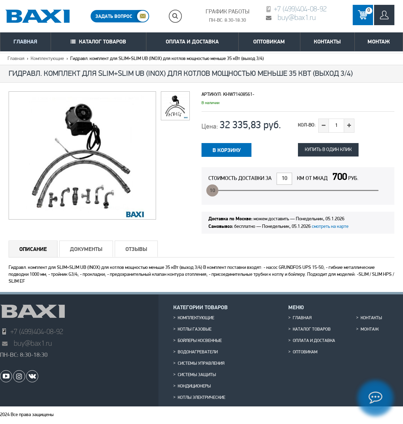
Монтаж (379, 41)
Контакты (327, 41)
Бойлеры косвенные (200, 341)
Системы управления (201, 364)
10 (212, 190)
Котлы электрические (201, 398)
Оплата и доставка (192, 41)
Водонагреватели (198, 352)
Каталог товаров (102, 41)
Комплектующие (47, 58)
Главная (25, 41)
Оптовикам (269, 41)
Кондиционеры (194, 386)
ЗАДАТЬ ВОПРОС (113, 16)
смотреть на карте (330, 226)
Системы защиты (197, 375)
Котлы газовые (194, 329)
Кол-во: (307, 125)
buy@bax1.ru (297, 17)
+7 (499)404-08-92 (300, 8)
